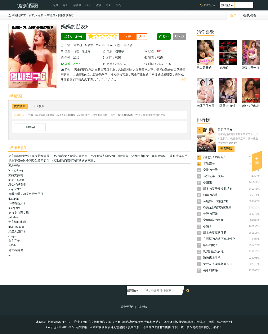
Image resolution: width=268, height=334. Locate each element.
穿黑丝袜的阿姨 (213, 220)
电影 (65, 5)
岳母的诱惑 (210, 270)
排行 (118, 5)
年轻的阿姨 (210, 213)
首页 (55, 5)
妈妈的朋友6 (66, 15)
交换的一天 (210, 169)
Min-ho (100, 45)
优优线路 (20, 106)
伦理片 (86, 51)
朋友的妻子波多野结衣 (217, 188)
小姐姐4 (208, 182)
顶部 (256, 160)
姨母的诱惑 (210, 195)
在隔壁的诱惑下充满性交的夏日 (219, 239)
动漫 (98, 5)
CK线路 (39, 106)
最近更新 (127, 306)
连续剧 (76, 5)
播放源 (15, 96)
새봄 (118, 45)
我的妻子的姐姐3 (214, 157)
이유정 (127, 45)
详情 (183, 79)
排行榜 (142, 306)
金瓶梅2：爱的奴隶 (215, 201)
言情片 (50, 15)
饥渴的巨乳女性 (213, 251)
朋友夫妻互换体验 (215, 232)
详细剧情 (17, 147)
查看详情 (226, 148)
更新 (108, 5)
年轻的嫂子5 (211, 245)
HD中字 (30, 127)
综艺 (88, 5)
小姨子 (207, 226)
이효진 (77, 45)
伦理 (76, 51)
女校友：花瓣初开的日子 (219, 264)
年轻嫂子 (209, 163)
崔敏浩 (89, 45)
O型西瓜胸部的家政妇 (217, 207)
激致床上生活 (212, 257)
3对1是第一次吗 (213, 176)
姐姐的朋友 (225, 129)
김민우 (119, 51)
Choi (110, 45)
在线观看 (249, 15)
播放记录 (210, 5)
